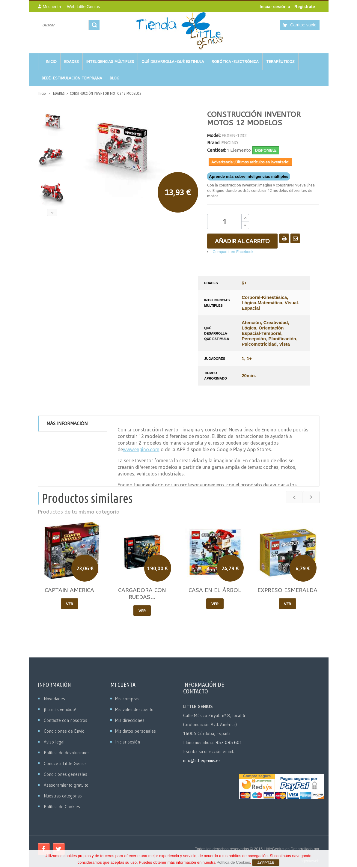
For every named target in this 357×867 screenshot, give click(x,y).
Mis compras (127, 699)
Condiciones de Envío (64, 731)
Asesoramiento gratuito (66, 785)
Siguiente (52, 212)
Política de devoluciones (67, 752)
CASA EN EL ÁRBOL (215, 590)
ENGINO (229, 142)
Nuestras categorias (63, 796)
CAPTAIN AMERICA (69, 590)
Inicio (42, 93)
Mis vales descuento (134, 709)
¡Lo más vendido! (60, 709)
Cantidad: (216, 150)
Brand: (213, 142)
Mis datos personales (135, 731)
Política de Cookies (62, 806)
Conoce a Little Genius (65, 763)
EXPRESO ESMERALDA (287, 590)
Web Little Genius (83, 6)
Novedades (54, 699)
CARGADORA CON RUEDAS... (142, 593)
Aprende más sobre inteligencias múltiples (248, 176)
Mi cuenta (122, 684)
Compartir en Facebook (233, 251)
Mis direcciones (129, 720)
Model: (214, 135)
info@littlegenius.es (202, 760)
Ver (69, 604)
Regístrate (304, 6)
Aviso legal (54, 742)
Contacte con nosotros (65, 720)
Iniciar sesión (273, 6)
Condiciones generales (65, 774)
